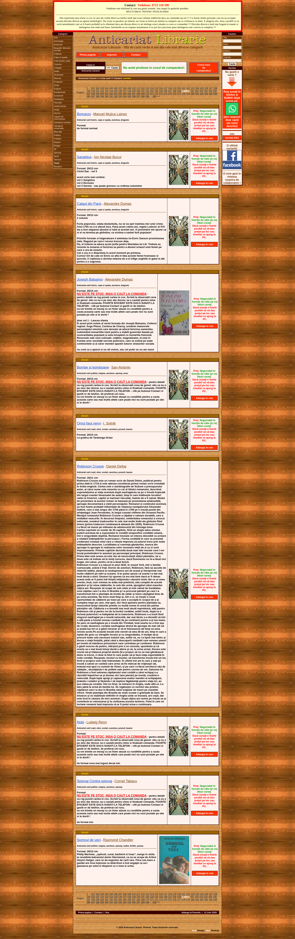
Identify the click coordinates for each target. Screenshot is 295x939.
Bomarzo (84, 114)
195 (129, 96)
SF (55, 149)
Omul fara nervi (89, 423)
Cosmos (58, 64)
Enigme (57, 89)
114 (152, 88)
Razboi (57, 142)
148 (174, 91)
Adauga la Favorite (190, 912)
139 (134, 91)
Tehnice (57, 159)
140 (138, 91)
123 (192, 88)
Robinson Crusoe (90, 466)
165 (125, 93)
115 (156, 88)
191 (111, 96)
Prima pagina (84, 912)
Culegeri (58, 68)
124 (197, 88)
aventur (127, 78)
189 (102, 96)
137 (125, 91)
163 (116, 93)
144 (156, 91)
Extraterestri (59, 92)
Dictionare (59, 75)
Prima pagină (88, 54)
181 (197, 93)
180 (192, 93)
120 (179, 88)
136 (120, 91)
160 (102, 93)
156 (215, 91)
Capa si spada (60, 57)
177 (179, 93)
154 (206, 91)
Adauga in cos (204, 138)
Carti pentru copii (62, 61)
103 (102, 88)
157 (88, 93)
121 (184, 88)
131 (97, 91)
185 (215, 93)
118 (170, 88)
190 (106, 96)
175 (170, 93)
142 (147, 91)
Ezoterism (58, 96)
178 (184, 93)
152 (197, 91)
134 (111, 91)
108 (125, 88)
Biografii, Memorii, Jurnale (62, 49)
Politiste (57, 139)
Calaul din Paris (89, 204)
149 (179, 91)
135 (116, 91)
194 (125, 96)
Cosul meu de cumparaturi (203, 67)
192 (116, 96)
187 (93, 96)
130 (93, 91)
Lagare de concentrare (59, 117)
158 (93, 93)
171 (152, 93)
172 (156, 93)
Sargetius (84, 157)
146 (165, 91)
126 (206, 88)
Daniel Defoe (116, 466)
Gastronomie (60, 106)
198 (143, 96)
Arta (56, 37)
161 (106, 93)
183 (206, 93)
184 (211, 93)
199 (147, 96)
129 (88, 91)
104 (106, 88)
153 (201, 91)
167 (134, 93)
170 (147, 93)
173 (161, 93)
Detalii (84, 106)
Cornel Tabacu (126, 781)
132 (102, 91)
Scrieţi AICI (232, 137)
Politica (57, 135)
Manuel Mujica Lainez (110, 114)
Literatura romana (62, 122)
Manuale (58, 132)
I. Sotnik (109, 423)
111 (138, 88)
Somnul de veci (89, 840)
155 (210, 91)
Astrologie (58, 41)
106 (116, 88)
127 (211, 88)
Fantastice (59, 99)
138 (129, 91)
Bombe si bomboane (93, 367)
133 (106, 91)
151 (192, 91)
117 (165, 88)
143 (152, 91)
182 (202, 93)
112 (143, 88)
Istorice (57, 113)
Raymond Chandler (118, 840)
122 (188, 88)
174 (165, 93)
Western (58, 166)
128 (215, 88)
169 (143, 93)
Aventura (58, 44)
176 (174, 93)
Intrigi (56, 109)
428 (154, 96)
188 (97, 96)
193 (120, 96)
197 (138, 96)
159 (97, 93)
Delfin (56, 71)
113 (147, 88)
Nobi (80, 722)
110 (134, 88)
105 (111, 88)
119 (174, 88)
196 (134, 96)
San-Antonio (121, 367)
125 (202, 88)
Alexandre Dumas (118, 204)
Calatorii (58, 54)
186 (88, 96)
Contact (135, 54)
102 (97, 88)
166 (129, 93)
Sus (107, 912)
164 (120, 93)
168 (138, 93)
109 (129, 88)
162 (111, 93)
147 (170, 91)
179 (188, 93)
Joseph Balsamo (90, 279)
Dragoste (58, 82)
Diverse (57, 78)
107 (120, 88)
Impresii (112, 54)
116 (161, 88)
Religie (57, 145)
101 (93, 88)
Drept (56, 85)
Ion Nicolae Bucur (108, 157)
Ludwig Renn (96, 722)
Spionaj (57, 152)
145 (161, 91)
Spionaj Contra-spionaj (94, 781)
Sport (56, 156)
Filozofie (58, 102)
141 (143, 91)
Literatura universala (59, 127)
